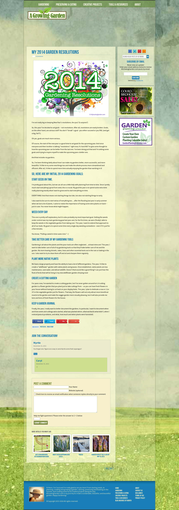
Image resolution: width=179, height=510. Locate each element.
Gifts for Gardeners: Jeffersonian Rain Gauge (41, 456)
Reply (35, 354)
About (138, 4)
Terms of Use (139, 495)
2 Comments (39, 56)
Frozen (81, 455)
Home (117, 488)
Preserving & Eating (66, 4)
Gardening (43, 4)
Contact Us (139, 490)
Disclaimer (139, 493)
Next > (111, 468)
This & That (50, 327)
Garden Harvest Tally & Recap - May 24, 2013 (100, 456)
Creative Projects (92, 4)
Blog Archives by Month (123, 500)
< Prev (107, 468)
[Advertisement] (112, 28)
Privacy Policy (140, 498)
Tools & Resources (118, 4)
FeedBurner (139, 80)
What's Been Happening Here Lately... (61, 456)
